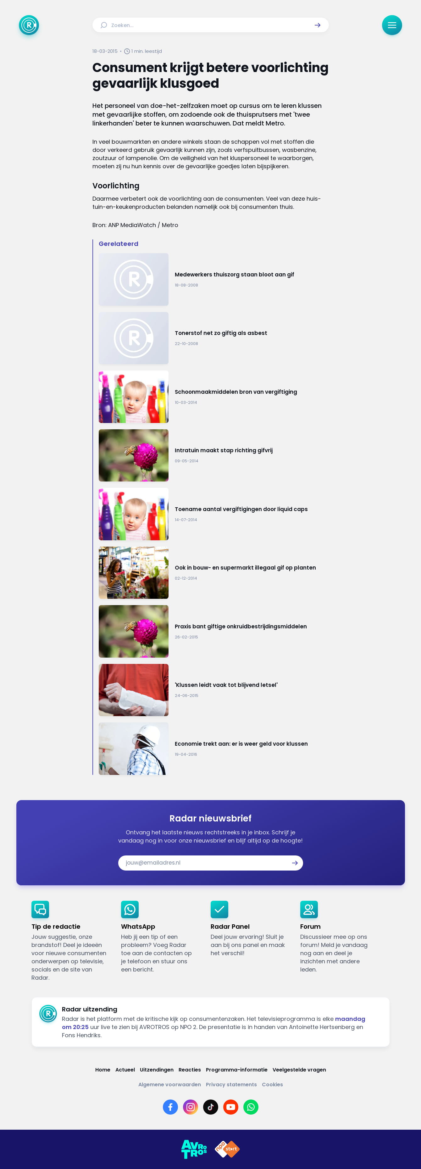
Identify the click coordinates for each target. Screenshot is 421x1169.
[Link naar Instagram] (190, 1107)
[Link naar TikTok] (210, 1107)
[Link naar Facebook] (170, 1107)
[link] (71, 941)
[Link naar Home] (102, 1069)
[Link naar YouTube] (230, 1107)
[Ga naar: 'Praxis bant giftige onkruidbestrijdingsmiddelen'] (214, 631)
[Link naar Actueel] (125, 1069)
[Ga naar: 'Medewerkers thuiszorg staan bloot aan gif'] (214, 279)
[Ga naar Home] (29, 25)
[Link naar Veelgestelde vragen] (299, 1069)
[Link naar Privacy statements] (231, 1084)
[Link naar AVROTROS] (194, 1149)
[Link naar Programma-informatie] (237, 1069)
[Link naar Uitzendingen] (157, 1069)
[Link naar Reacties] (190, 1069)
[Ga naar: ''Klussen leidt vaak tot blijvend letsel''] (214, 690)
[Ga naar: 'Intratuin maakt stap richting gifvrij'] (214, 455)
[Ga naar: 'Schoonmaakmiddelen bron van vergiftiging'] (214, 396)
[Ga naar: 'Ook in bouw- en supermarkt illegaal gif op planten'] (214, 573)
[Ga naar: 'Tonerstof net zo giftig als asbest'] (214, 338)
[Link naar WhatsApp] (250, 1107)
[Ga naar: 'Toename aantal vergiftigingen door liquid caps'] (214, 514)
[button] (317, 25)
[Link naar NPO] (227, 1149)
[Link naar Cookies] (272, 1084)
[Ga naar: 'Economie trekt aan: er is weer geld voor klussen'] (214, 748)
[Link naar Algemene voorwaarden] (169, 1084)
